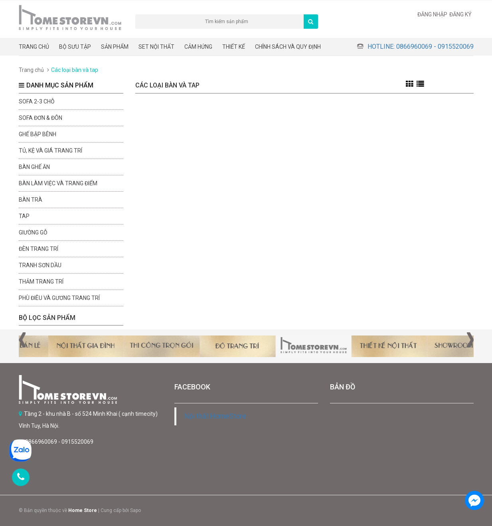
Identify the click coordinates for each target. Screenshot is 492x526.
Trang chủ (34, 47)
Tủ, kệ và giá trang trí (50, 150)
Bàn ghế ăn (34, 167)
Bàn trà (30, 200)
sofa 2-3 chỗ (37, 101)
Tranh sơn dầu (40, 265)
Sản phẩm (114, 47)
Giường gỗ (33, 232)
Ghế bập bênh (37, 134)
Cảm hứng (198, 47)
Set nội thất (156, 47)
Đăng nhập (432, 14)
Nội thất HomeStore (215, 416)
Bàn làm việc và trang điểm (58, 183)
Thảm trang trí (41, 281)
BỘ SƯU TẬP (75, 47)
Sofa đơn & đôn (40, 118)
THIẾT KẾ (233, 47)
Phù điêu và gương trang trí (59, 298)
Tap (24, 216)
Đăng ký (460, 14)
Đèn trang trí (38, 249)
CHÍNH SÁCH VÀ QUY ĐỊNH (288, 47)
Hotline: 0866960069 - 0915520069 (421, 46)
